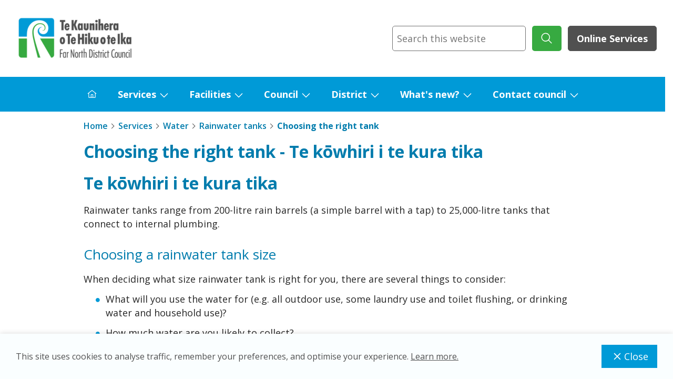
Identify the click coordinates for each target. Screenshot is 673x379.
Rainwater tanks (233, 126)
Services (137, 94)
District (349, 94)
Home (96, 126)
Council (281, 94)
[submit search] (547, 38)
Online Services (612, 38)
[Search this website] (459, 38)
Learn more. (434, 356)
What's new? (430, 94)
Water (176, 126)
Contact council (529, 94)
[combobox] (459, 38)
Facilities (210, 94)
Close (629, 356)
